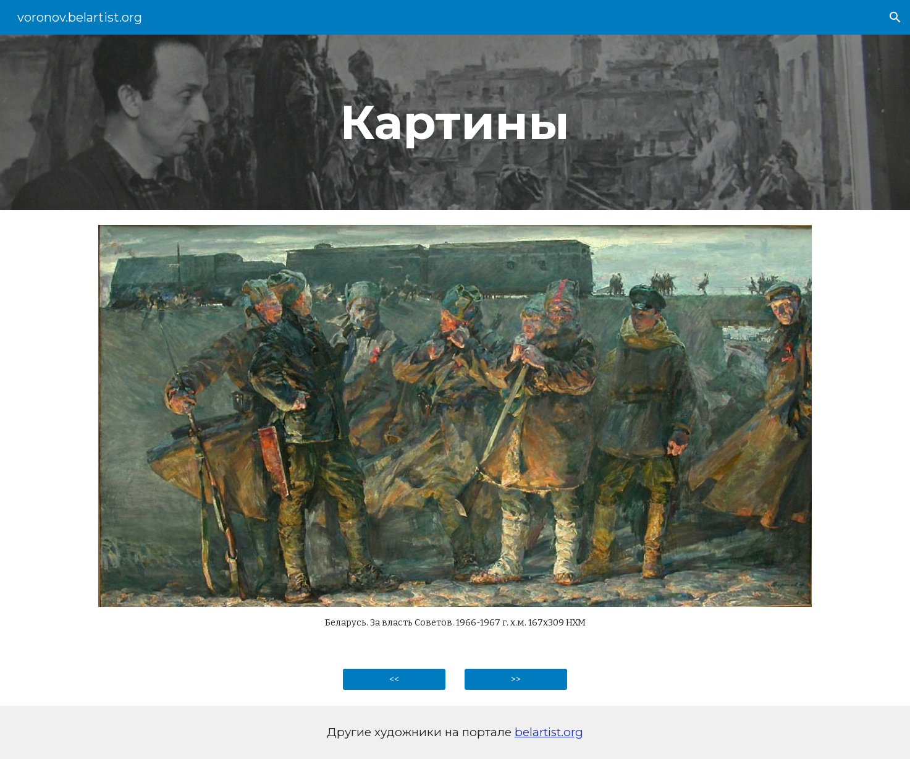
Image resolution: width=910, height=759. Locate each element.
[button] (895, 17)
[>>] (516, 679)
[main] (455, 122)
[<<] (394, 679)
